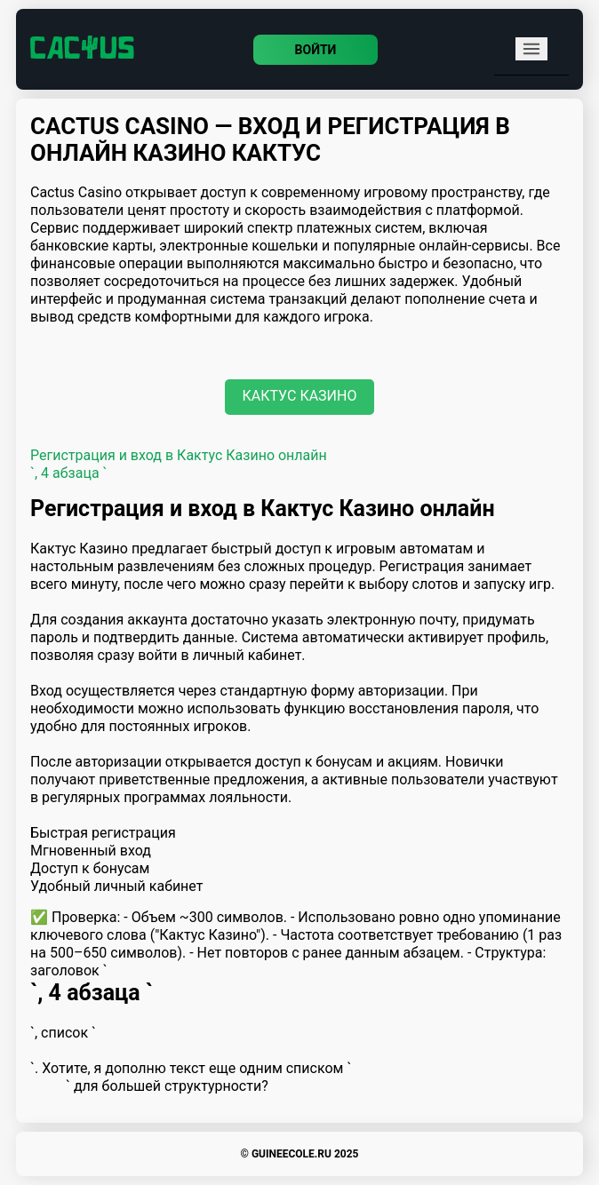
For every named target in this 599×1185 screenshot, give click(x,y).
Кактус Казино (300, 395)
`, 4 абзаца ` (69, 473)
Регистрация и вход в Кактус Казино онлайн (178, 455)
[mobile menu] (531, 48)
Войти (316, 50)
